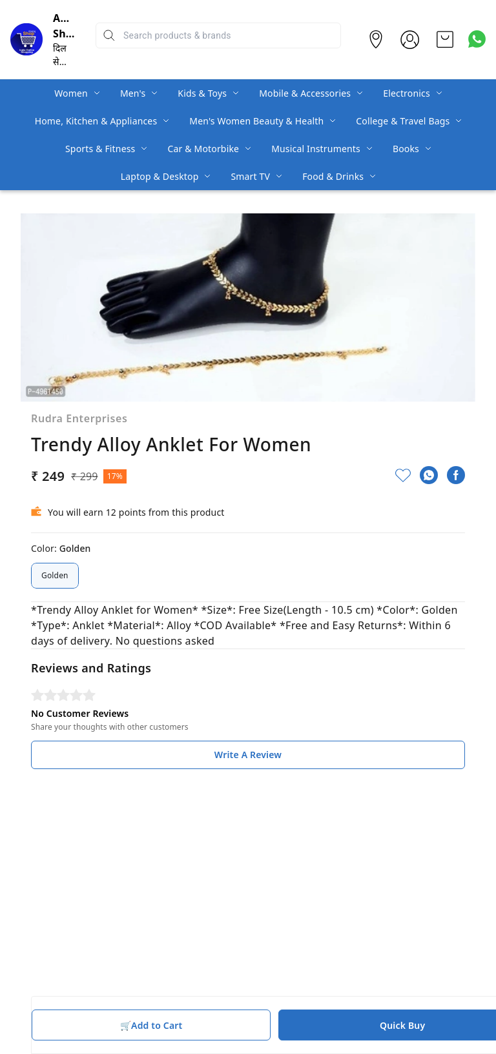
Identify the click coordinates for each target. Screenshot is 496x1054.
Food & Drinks (333, 176)
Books (406, 148)
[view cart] (445, 39)
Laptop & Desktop (160, 176)
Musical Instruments (315, 148)
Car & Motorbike (203, 148)
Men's (132, 93)
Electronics (406, 93)
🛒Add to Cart (151, 1025)
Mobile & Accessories (305, 93)
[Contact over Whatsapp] (477, 39)
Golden (55, 575)
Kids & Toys (202, 93)
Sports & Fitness (100, 148)
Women (71, 93)
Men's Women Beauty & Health (256, 121)
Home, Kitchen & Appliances (96, 121)
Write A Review (248, 754)
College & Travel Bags (403, 121)
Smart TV (250, 176)
